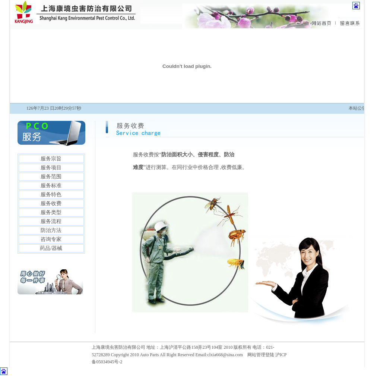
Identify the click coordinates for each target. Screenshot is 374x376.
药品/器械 (51, 248)
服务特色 (51, 194)
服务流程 (51, 221)
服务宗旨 (51, 159)
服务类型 (51, 212)
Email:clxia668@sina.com (219, 354)
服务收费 (51, 203)
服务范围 (51, 176)
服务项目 (51, 167)
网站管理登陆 (260, 354)
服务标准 (51, 185)
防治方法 (51, 230)
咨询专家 (51, 239)
